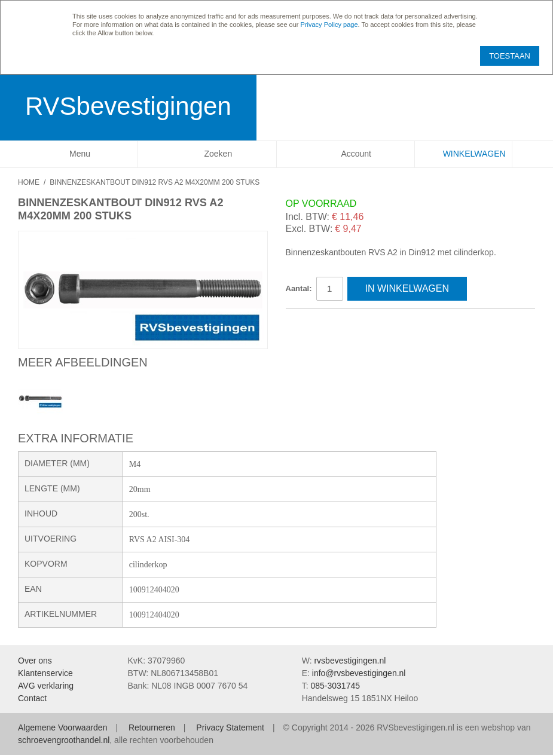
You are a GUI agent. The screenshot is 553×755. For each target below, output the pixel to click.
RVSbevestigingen (128, 106)
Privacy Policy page (329, 24)
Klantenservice (45, 673)
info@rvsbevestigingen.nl (359, 673)
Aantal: (299, 288)
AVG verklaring (46, 685)
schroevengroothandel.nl (63, 740)
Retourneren (152, 727)
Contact (32, 698)
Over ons (35, 660)
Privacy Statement (230, 727)
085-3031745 (335, 685)
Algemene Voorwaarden (62, 727)
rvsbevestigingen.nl (350, 660)
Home (28, 182)
